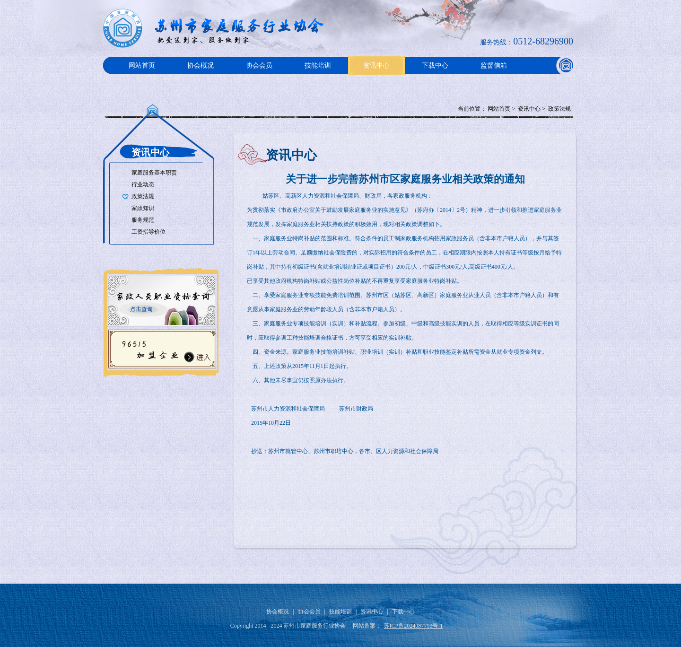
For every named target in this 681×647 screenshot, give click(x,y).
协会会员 (259, 65)
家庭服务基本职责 (154, 172)
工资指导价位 (148, 231)
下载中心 (435, 65)
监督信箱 (493, 65)
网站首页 (142, 65)
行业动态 (142, 184)
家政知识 (142, 208)
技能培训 (318, 65)
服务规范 (142, 220)
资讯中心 (376, 65)
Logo (216, 28)
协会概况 (200, 65)
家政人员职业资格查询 (160, 298)
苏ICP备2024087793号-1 (413, 625)
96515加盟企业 (160, 348)
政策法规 (559, 108)
